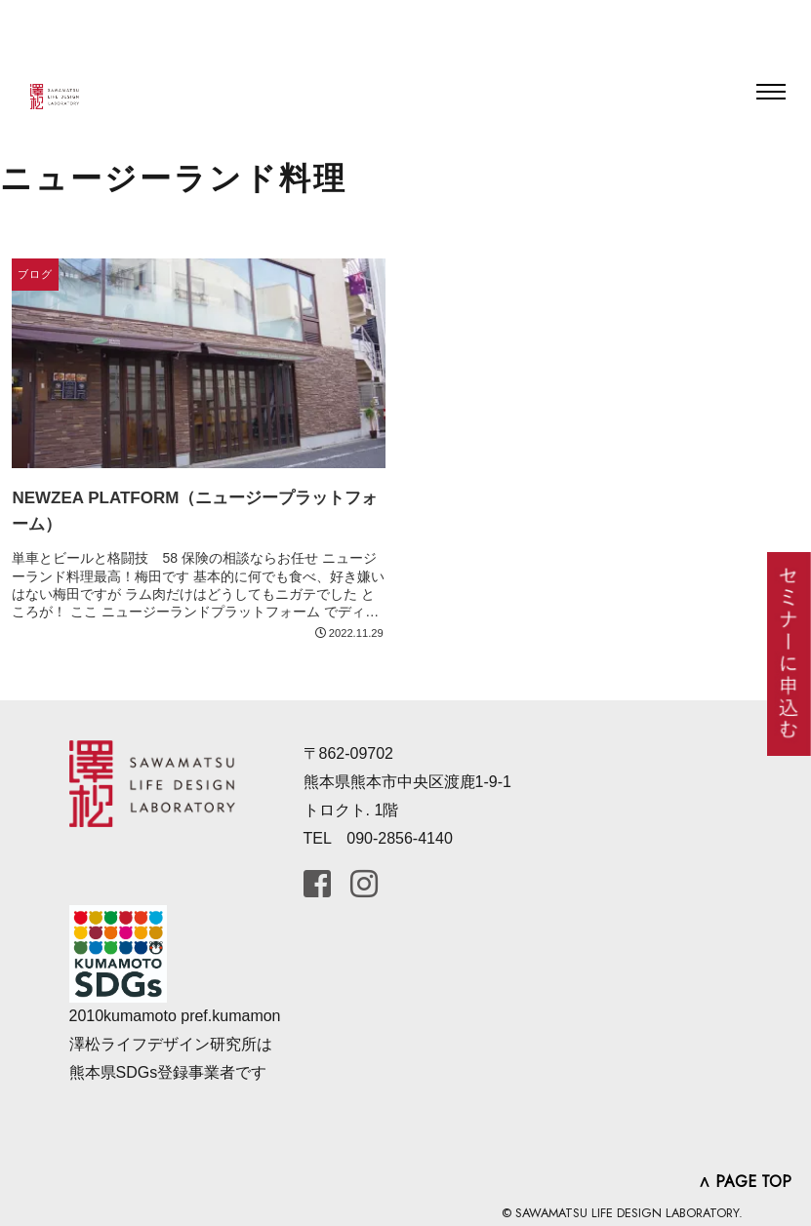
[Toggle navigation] (771, 91)
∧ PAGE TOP (744, 1181)
